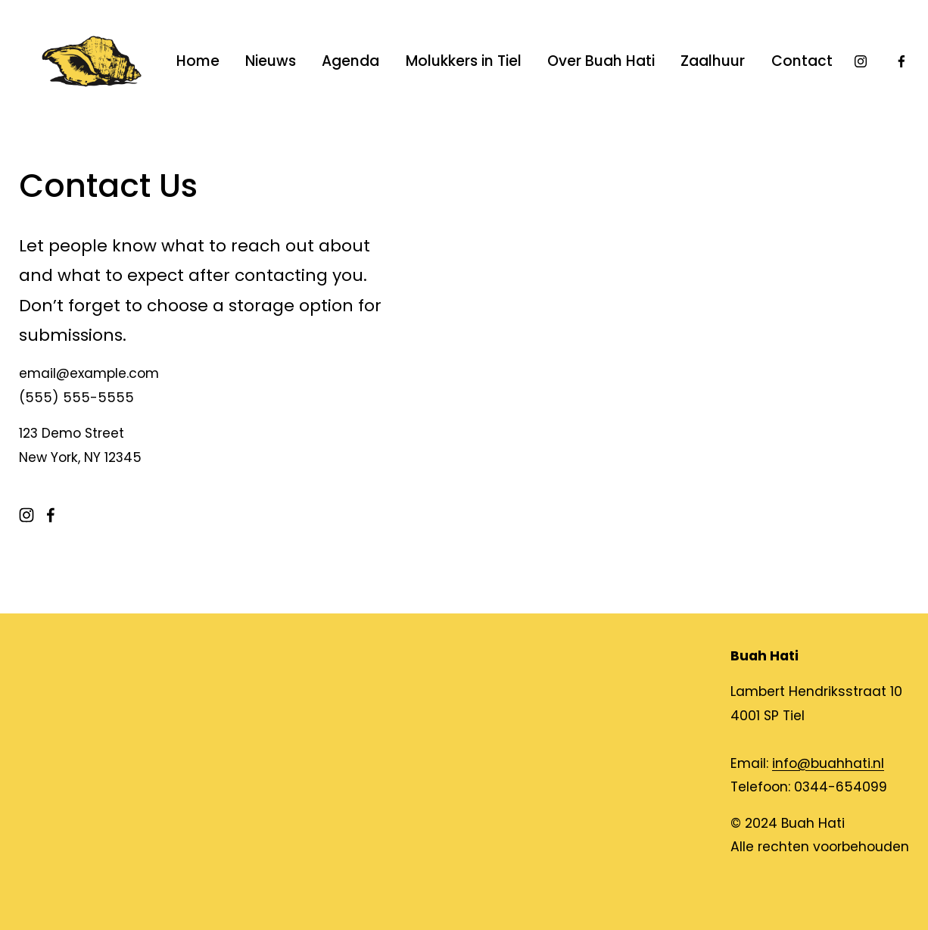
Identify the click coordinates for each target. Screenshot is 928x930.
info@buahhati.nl (828, 763)
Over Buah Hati (601, 61)
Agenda (350, 61)
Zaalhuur (712, 61)
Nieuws (270, 61)
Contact (802, 61)
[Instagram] (860, 61)
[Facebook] (901, 61)
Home (198, 61)
